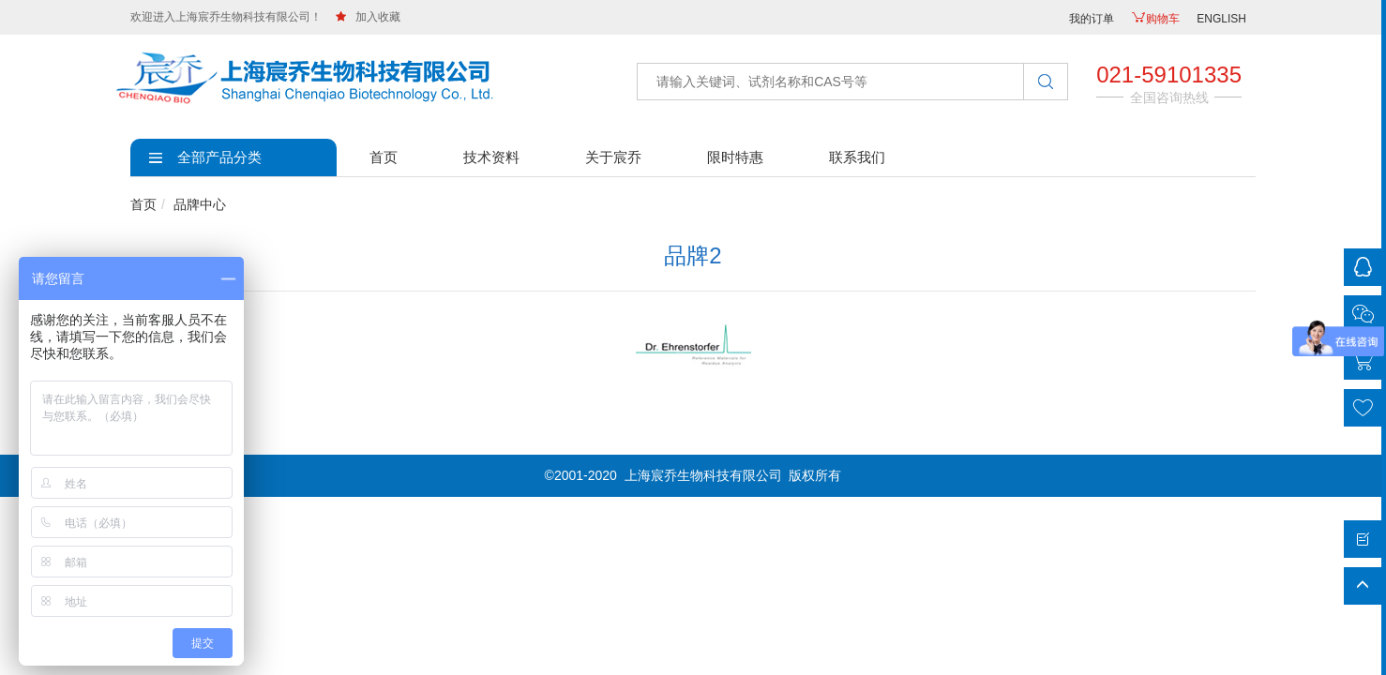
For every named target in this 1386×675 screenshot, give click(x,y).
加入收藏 (368, 16)
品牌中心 (199, 204)
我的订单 (1091, 18)
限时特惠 (735, 157)
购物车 (1155, 18)
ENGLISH (1221, 18)
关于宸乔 (613, 157)
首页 (383, 157)
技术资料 (491, 157)
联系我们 (857, 157)
